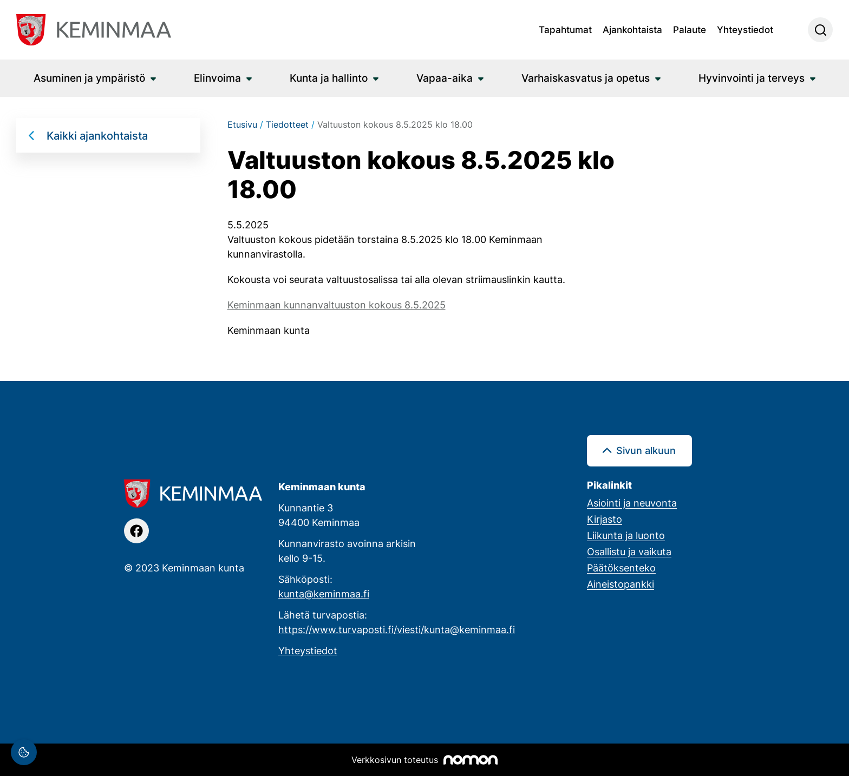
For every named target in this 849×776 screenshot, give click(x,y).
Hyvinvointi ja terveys (751, 77)
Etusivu (242, 124)
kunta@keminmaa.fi (323, 594)
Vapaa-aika (444, 77)
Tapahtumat (565, 29)
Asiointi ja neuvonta (632, 503)
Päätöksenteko (621, 568)
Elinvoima (217, 77)
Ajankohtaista (632, 29)
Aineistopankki (620, 584)
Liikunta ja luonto (626, 535)
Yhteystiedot (745, 29)
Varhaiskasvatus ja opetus (585, 77)
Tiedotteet (287, 124)
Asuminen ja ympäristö (89, 77)
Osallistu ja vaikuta (629, 551)
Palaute (689, 29)
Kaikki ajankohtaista (97, 135)
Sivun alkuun (646, 450)
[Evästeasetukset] (24, 752)
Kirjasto (604, 519)
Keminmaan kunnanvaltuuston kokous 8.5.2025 (336, 305)
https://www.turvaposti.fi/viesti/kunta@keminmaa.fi (396, 629)
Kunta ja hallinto (329, 77)
